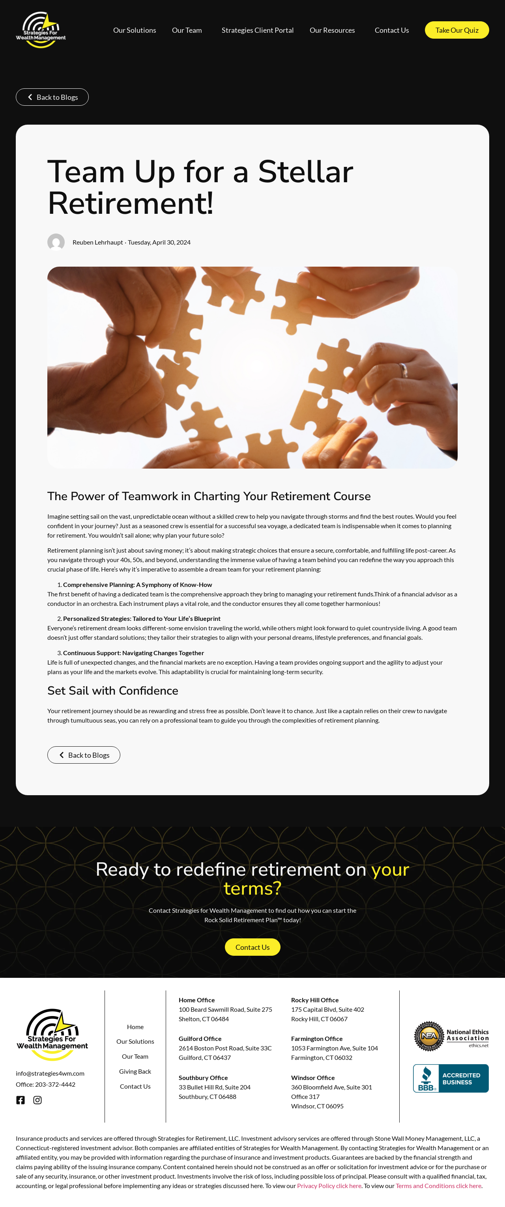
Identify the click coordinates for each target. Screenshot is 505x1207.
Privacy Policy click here (329, 1185)
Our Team (189, 30)
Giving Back (135, 1071)
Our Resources (334, 30)
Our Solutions (134, 30)
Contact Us (392, 30)
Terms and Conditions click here (438, 1185)
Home (135, 1026)
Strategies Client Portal (258, 30)
